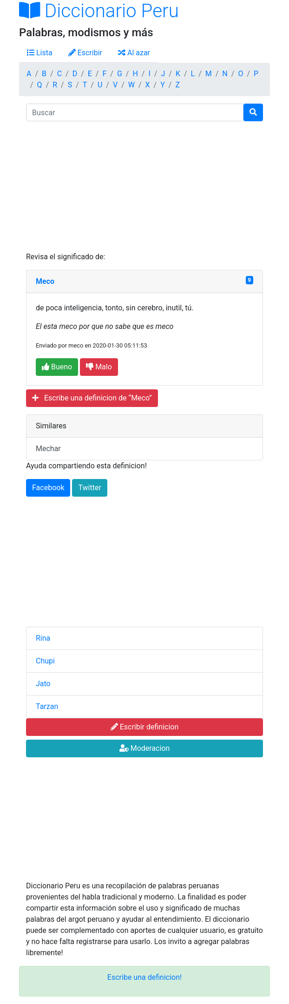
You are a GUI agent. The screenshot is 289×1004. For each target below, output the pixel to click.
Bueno (57, 366)
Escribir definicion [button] (145, 726)
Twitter (89, 487)
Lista (40, 52)
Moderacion (144, 748)
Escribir (85, 52)
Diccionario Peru (99, 11)
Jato (43, 683)
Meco (45, 281)
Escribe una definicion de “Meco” (92, 398)
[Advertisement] (144, 186)
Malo (99, 366)
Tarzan (47, 706)
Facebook (48, 487)
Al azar (134, 52)
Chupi (45, 660)
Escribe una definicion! (144, 977)
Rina (43, 638)
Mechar (48, 448)
